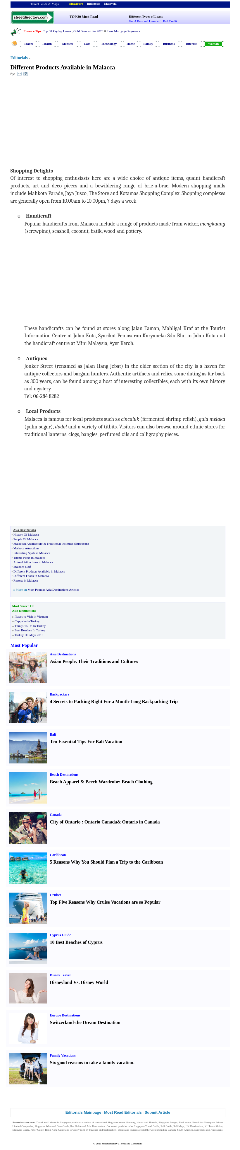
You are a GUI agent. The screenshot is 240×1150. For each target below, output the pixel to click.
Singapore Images (167, 1122)
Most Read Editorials (123, 1112)
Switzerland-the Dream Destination (85, 1022)
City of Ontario (65, 821)
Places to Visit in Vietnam (31, 616)
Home (131, 43)
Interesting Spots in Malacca (31, 553)
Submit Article (157, 1112)
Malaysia (110, 3)
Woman (213, 43)
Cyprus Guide (60, 935)
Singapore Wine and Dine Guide (51, 1126)
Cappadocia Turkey (27, 621)
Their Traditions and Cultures (108, 661)
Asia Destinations (63, 654)
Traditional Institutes (60, 543)
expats (121, 1129)
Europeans (200, 1129)
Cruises (55, 895)
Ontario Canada (100, 821)
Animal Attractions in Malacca (33, 562)
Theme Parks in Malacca (29, 557)
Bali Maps (178, 1126)
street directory (127, 1122)
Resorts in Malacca (25, 580)
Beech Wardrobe (102, 781)
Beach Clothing (137, 781)
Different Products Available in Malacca (63, 67)
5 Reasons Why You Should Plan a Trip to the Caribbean (106, 861)
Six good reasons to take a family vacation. (92, 1062)
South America (185, 1129)
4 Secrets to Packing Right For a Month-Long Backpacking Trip (114, 701)
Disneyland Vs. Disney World (79, 982)
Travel (28, 43)
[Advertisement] (58, 123)
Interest (191, 43)
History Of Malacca (26, 534)
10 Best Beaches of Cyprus (76, 942)
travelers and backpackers (102, 1129)
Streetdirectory (109, 1143)
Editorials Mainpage (83, 1112)
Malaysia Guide (21, 1129)
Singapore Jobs (21, 1133)
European (81, 543)
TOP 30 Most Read (84, 17)
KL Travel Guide (213, 1126)
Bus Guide (75, 1126)
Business (169, 43)
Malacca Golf (22, 566)
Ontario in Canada (141, 821)
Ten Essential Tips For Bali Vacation (86, 741)
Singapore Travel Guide (146, 1126)
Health (47, 43)
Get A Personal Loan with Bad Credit (153, 21)
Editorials (19, 58)
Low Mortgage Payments (123, 31)
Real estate (185, 1122)
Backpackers (59, 694)
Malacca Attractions (26, 548)
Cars (87, 43)
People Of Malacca (25, 539)
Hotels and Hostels (147, 1122)
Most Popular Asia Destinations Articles (53, 589)
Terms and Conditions (130, 1143)
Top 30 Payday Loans (57, 31)
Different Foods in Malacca (31, 575)
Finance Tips (32, 31)
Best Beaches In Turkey (30, 630)
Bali (53, 734)
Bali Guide (166, 1126)
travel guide (117, 1126)
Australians (216, 1129)
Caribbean (58, 855)
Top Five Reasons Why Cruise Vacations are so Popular (105, 902)
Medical (67, 43)
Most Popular (24, 645)
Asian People (63, 661)
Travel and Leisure (46, 1122)
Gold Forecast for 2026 (88, 31)
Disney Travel (60, 975)
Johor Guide (37, 1129)
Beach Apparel (65, 781)
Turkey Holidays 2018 (29, 635)
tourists (134, 1129)
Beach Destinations (64, 775)
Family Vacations (63, 1055)
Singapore (76, 3)
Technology (109, 43)
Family (148, 43)
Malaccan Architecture (28, 543)
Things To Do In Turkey (30, 626)
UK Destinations (194, 1126)
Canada (56, 815)
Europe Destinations (65, 1015)
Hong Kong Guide (55, 1129)
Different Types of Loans (146, 16)
